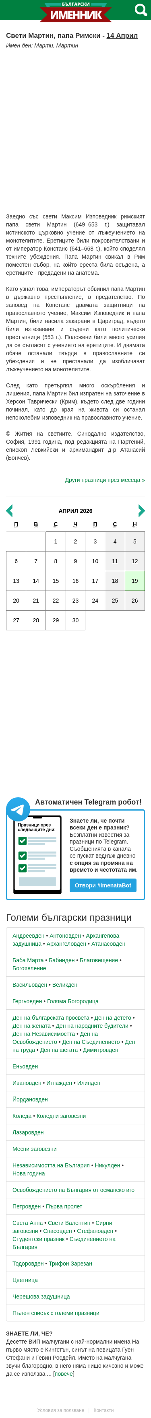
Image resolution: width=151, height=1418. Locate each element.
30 (75, 620)
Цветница (25, 1280)
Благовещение (99, 960)
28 (36, 620)
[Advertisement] (75, 129)
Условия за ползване (61, 1410)
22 (56, 600)
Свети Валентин (69, 1223)
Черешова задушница (41, 1296)
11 (115, 561)
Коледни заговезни (61, 1116)
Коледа (21, 1116)
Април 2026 (75, 511)
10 (95, 561)
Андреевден (28, 935)
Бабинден (61, 960)
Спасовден (57, 1231)
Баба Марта (27, 960)
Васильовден (29, 985)
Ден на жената (31, 1026)
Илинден (88, 1083)
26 (135, 600)
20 (16, 600)
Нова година (28, 1173)
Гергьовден (27, 1001)
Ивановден (26, 1083)
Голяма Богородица (73, 1001)
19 (135, 581)
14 (36, 581)
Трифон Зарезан (70, 1263)
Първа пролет (64, 1206)
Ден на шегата (59, 1050)
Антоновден (65, 935)
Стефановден (95, 1231)
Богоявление (29, 968)
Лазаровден (28, 1132)
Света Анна (27, 1223)
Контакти (103, 1410)
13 (16, 581)
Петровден (26, 1206)
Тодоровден (27, 1263)
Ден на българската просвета (50, 1018)
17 (95, 581)
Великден (64, 985)
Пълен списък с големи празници (55, 1313)
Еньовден (25, 1066)
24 (95, 600)
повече (64, 1374)
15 (56, 581)
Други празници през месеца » (105, 480)
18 (115, 581)
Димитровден (100, 1050)
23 (75, 600)
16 (75, 581)
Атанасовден (108, 944)
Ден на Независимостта (43, 1034)
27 (16, 620)
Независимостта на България (51, 1165)
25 (115, 600)
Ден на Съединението (91, 1042)
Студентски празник (38, 1239)
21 (36, 600)
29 (56, 620)
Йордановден (30, 1099)
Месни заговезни (34, 1149)
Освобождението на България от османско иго (73, 1190)
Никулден (107, 1165)
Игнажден (59, 1083)
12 (135, 561)
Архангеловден (67, 944)
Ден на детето (112, 1018)
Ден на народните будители (92, 1026)
